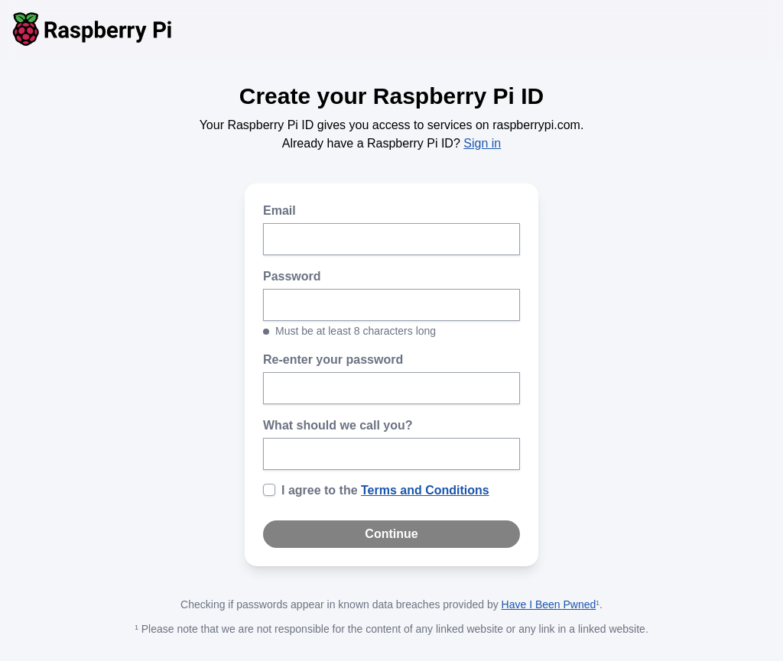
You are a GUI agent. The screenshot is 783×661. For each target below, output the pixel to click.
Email (279, 210)
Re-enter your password (333, 359)
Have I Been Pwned (549, 604)
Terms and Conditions (425, 490)
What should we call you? (338, 425)
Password (292, 276)
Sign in (482, 143)
